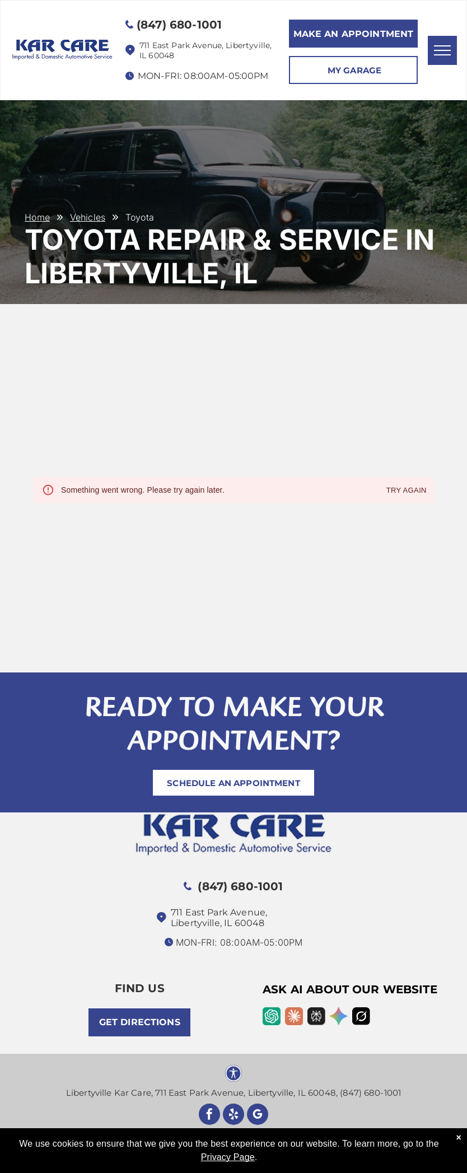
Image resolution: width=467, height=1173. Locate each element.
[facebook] (209, 1116)
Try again (406, 490)
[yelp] (233, 1116)
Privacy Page (228, 1157)
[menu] (442, 50)
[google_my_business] (257, 1116)
